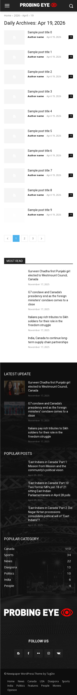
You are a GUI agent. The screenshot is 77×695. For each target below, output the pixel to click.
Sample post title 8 (40, 190)
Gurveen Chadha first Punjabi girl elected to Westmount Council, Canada (49, 275)
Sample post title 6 (40, 150)
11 (71, 37)
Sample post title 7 (40, 170)
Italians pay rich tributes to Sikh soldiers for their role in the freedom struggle (48, 321)
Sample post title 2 (40, 71)
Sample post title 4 (40, 111)
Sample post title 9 (40, 210)
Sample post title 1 (40, 52)
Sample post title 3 (40, 91)
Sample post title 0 (40, 32)
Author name (36, 36)
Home (7, 15)
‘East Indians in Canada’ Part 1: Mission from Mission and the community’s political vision (48, 466)
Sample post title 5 (40, 131)
